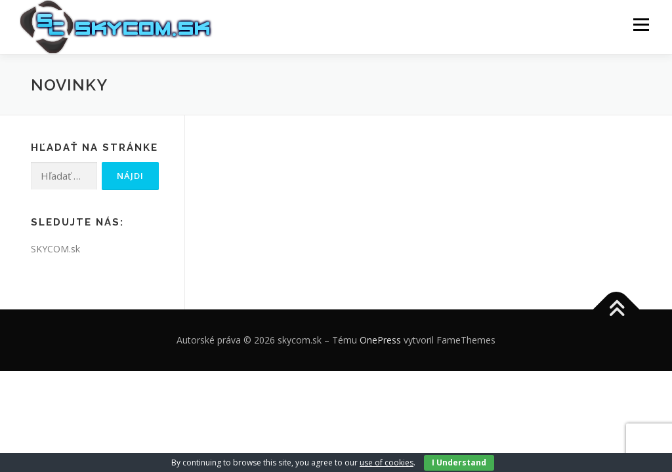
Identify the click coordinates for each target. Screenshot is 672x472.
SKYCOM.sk (55, 249)
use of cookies (386, 462)
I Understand (459, 462)
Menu (640, 24)
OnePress (380, 340)
